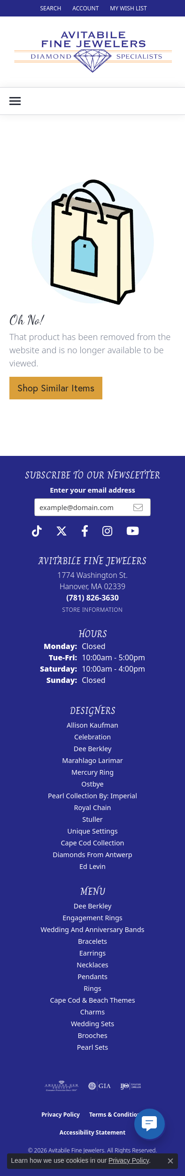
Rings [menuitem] (92, 988)
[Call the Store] (92, 597)
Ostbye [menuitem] (92, 783)
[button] (49, 8)
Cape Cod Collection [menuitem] (92, 842)
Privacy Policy (60, 1115)
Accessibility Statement (92, 1132)
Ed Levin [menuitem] (92, 866)
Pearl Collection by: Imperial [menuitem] (92, 795)
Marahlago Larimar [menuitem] (92, 760)
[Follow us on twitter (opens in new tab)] (61, 531)
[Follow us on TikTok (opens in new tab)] (36, 531)
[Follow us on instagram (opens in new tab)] (107, 531)
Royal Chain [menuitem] (92, 807)
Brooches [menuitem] (92, 1035)
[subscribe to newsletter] (138, 507)
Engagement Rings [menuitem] (92, 917)
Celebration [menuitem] (92, 736)
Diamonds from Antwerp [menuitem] (92, 854)
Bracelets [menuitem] (92, 941)
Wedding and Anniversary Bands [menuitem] (93, 929)
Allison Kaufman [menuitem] (92, 725)
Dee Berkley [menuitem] (92, 748)
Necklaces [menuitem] (92, 964)
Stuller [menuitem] (92, 819)
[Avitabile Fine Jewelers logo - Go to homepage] (92, 51)
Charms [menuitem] (92, 1011)
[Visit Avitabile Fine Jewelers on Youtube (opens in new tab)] (133, 531)
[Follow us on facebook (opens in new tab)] (85, 531)
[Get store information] (92, 610)
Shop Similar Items (55, 387)
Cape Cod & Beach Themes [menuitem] (92, 1000)
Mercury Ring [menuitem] (92, 772)
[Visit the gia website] (99, 1086)
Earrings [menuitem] (92, 953)
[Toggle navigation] (15, 101)
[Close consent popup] (170, 1161)
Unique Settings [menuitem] (92, 831)
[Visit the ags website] (61, 1086)
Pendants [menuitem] (92, 976)
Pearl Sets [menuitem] (92, 1047)
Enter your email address (92, 490)
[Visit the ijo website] (130, 1086)
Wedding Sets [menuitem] (92, 1023)
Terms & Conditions (116, 1115)
